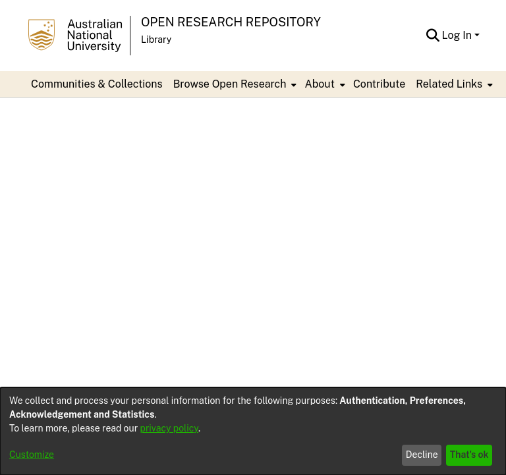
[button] (433, 35)
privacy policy (169, 428)
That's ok (469, 454)
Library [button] (156, 39)
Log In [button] (458, 35)
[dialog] (253, 431)
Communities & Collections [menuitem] (97, 84)
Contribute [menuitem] (379, 84)
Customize (31, 454)
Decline (422, 454)
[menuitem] (234, 84)
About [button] (319, 84)
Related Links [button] (449, 84)
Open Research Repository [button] (231, 22)
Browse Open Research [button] (230, 84)
